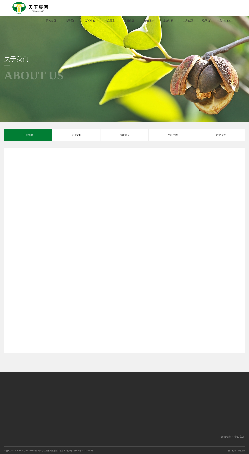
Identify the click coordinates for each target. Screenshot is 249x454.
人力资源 (188, 20)
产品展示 (110, 20)
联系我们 (207, 20)
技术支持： (236, 450)
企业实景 (221, 134)
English (228, 20)
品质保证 (129, 20)
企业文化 (76, 134)
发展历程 (173, 134)
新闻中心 (90, 20)
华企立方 (239, 436)
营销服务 (149, 20)
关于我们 (71, 20)
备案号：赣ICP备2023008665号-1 (80, 450)
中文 (219, 20)
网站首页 (51, 20)
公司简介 (28, 134)
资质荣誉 (125, 134)
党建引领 (168, 20)
